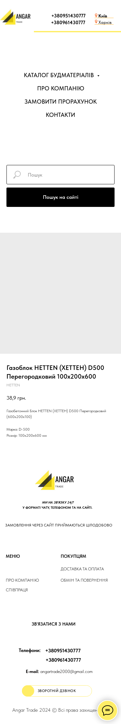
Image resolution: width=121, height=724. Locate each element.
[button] (57, 691)
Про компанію (22, 580)
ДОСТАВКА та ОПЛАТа (82, 568)
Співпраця (17, 589)
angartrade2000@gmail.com (59, 671)
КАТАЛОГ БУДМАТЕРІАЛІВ (60, 75)
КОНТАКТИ (60, 114)
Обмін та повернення (84, 580)
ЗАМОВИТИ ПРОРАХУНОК (61, 101)
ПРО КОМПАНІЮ (60, 88)
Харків (105, 22)
